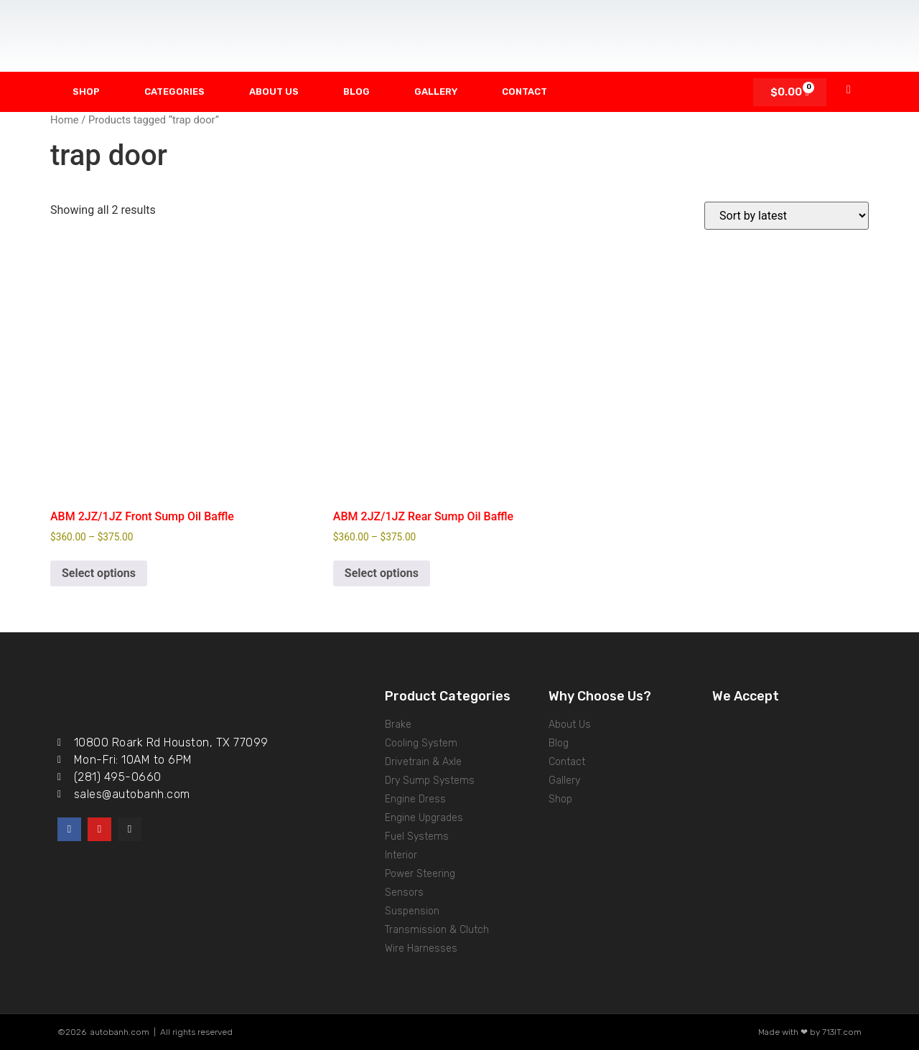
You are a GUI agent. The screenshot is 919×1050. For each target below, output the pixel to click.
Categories (174, 91)
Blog (356, 91)
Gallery (435, 91)
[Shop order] (786, 216)
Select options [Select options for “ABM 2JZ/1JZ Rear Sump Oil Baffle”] (382, 573)
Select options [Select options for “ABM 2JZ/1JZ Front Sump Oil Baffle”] (99, 573)
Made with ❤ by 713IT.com (810, 1032)
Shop (86, 91)
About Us (274, 91)
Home (64, 119)
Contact (524, 91)
